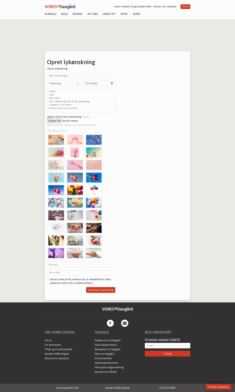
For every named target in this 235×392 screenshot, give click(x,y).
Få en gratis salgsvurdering (109, 367)
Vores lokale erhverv (106, 344)
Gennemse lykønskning (100, 290)
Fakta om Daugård (104, 353)
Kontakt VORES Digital (57, 353)
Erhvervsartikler (103, 358)
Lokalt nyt (109, 14)
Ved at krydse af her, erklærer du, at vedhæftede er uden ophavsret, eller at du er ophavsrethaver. (80, 281)
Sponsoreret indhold (106, 371)
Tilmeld (185, 6)
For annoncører (53, 344)
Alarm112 (50, 14)
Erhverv (78, 14)
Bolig (64, 14)
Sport (124, 14)
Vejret (137, 14)
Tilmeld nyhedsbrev (218, 387)
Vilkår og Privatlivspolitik (58, 349)
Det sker (92, 14)
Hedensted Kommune (106, 362)
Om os (48, 340)
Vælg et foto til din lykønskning (68, 116)
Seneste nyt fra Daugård (108, 340)
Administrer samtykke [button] (57, 358)
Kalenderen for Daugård (107, 349)
